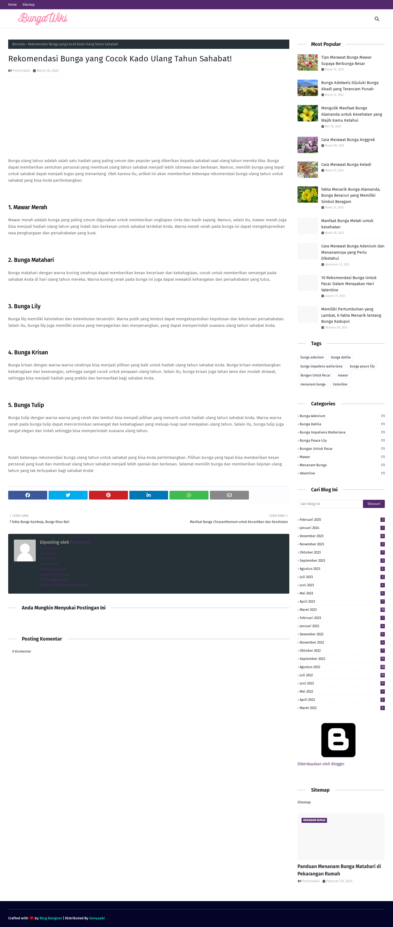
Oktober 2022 (342, 650)
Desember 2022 (342, 634)
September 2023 (342, 560)
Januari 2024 (342, 528)
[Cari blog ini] (330, 504)
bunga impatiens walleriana (321, 366)
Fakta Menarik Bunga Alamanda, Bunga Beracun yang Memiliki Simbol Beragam (350, 195)
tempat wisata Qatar (55, 574)
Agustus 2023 (342, 569)
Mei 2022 (342, 691)
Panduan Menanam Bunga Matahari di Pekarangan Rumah (339, 870)
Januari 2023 (342, 626)
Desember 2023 (342, 536)
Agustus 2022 (342, 667)
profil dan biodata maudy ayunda (65, 585)
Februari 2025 (342, 520)
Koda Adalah (49, 548)
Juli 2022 (342, 675)
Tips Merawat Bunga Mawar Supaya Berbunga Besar (346, 60)
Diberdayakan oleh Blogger (338, 761)
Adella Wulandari (53, 569)
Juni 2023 (342, 585)
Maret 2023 (342, 610)
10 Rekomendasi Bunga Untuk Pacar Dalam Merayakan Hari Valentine (349, 283)
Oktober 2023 (342, 552)
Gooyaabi (97, 918)
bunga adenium (312, 357)
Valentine (340, 384)
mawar (343, 375)
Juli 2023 (342, 577)
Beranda (18, 44)
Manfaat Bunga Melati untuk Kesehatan (347, 223)
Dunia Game (49, 564)
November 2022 (342, 642)
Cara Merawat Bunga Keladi (346, 164)
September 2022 (342, 659)
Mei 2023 (342, 593)
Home (12, 5)
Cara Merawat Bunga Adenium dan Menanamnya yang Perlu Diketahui (353, 252)
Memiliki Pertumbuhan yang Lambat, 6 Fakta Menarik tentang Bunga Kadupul (351, 315)
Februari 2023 (342, 618)
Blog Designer (51, 918)
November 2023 (342, 544)
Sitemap (28, 5)
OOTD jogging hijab (53, 580)
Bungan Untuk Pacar (315, 375)
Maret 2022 (342, 708)
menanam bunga (313, 384)
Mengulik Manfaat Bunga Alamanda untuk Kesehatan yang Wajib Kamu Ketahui (351, 114)
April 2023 (342, 601)
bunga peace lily (362, 366)
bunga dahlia (341, 357)
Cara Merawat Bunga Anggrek (348, 139)
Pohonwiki (21, 70)
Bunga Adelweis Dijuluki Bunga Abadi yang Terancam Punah (350, 85)
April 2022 (342, 700)
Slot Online (48, 553)
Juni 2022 (342, 683)
